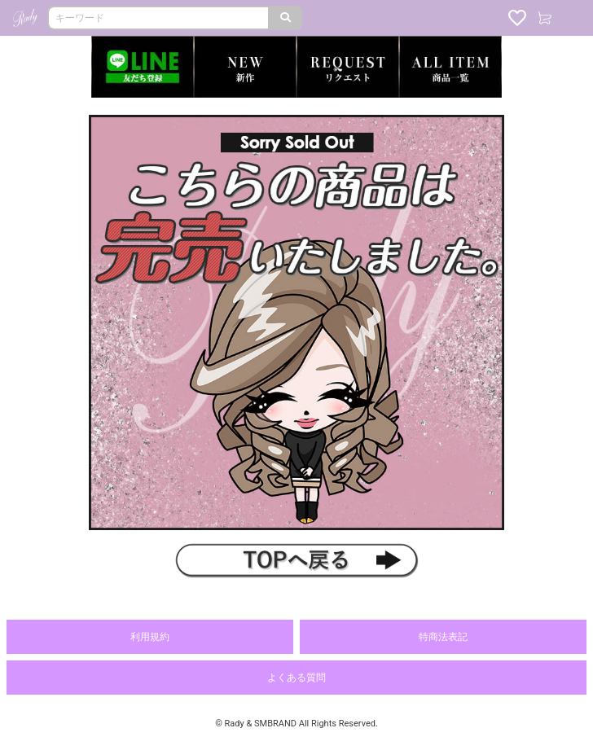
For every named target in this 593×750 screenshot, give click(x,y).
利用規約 (149, 637)
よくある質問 (296, 677)
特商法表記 (443, 637)
